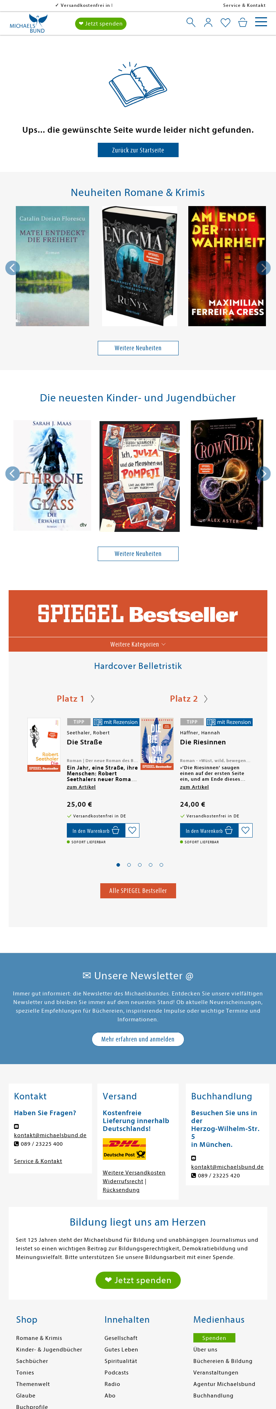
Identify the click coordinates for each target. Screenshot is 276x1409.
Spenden (214, 1338)
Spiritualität (121, 1361)
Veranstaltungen (216, 1372)
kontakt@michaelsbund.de (50, 1135)
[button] (118, 865)
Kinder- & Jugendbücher (49, 1349)
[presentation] (12, 268)
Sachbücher (32, 1361)
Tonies (25, 1372)
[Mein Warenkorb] (243, 22)
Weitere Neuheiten (138, 348)
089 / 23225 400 (42, 1144)
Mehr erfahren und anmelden (138, 1039)
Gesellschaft (121, 1338)
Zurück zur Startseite (138, 150)
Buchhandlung (213, 1395)
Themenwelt (33, 1384)
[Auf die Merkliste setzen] (132, 830)
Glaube (26, 1395)
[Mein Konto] (208, 22)
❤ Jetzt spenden (101, 23)
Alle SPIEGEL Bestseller (138, 890)
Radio (112, 1384)
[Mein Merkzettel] (225, 23)
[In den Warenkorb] (96, 830)
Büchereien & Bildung (223, 1361)
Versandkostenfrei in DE (43, 5)
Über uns (205, 1349)
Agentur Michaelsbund (224, 1384)
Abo (110, 1395)
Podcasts (117, 1372)
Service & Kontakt (244, 5)
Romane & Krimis (39, 1338)
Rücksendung (121, 1190)
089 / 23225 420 (219, 1175)
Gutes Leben (121, 1349)
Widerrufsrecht (123, 1181)
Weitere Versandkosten (134, 1172)
